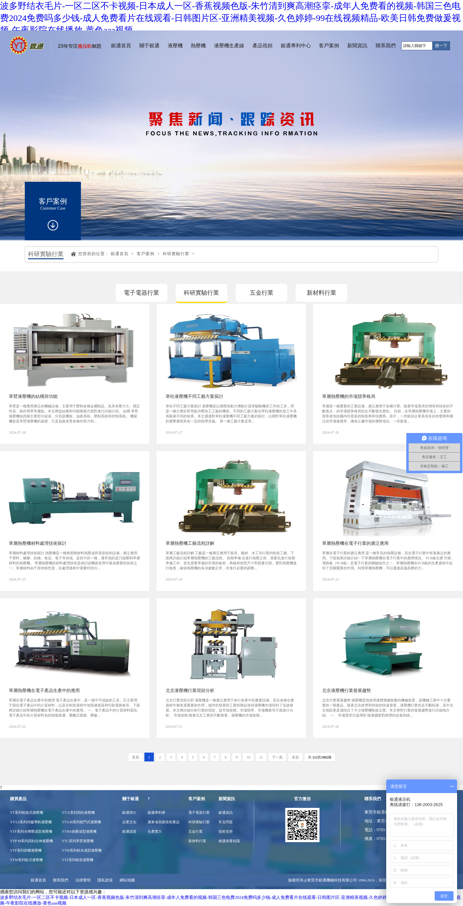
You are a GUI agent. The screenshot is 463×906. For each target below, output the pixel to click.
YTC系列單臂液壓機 (78, 841)
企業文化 (129, 822)
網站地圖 (127, 880)
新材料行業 (321, 292)
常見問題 (226, 822)
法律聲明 (83, 880)
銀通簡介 (129, 813)
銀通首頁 (121, 45)
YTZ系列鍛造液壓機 (77, 860)
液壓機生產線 (229, 45)
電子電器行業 (141, 292)
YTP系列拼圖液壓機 (26, 850)
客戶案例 (329, 45)
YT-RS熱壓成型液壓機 (79, 831)
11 (261, 757)
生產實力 (155, 831)
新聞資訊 (357, 45)
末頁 (295, 757)
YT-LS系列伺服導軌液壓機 (31, 822)
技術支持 (226, 831)
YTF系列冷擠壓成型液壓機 (31, 831)
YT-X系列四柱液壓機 (78, 813)
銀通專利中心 (296, 45)
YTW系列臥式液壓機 (26, 860)
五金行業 (261, 292)
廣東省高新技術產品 (164, 822)
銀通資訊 (226, 813)
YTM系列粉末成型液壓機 (82, 850)
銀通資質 (129, 831)
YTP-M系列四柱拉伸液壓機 (31, 841)
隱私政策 (105, 880)
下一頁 (277, 757)
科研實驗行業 (176, 254)
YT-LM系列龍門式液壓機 (81, 822)
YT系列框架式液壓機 (26, 813)
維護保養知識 (229, 841)
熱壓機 (198, 45)
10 (248, 757)
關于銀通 (149, 45)
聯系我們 (386, 45)
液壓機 (175, 45)
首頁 (135, 757)
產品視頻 (262, 45)
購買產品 (18, 799)
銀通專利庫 (156, 813)
